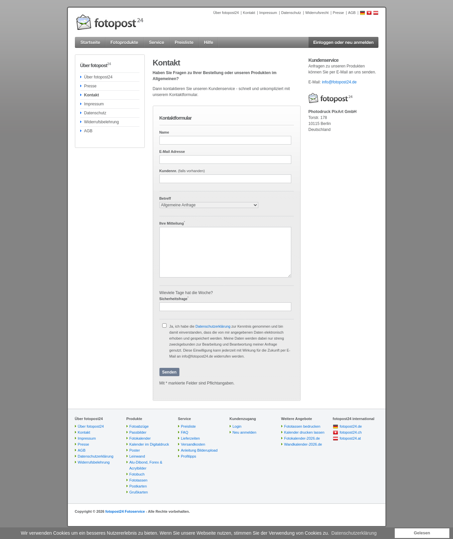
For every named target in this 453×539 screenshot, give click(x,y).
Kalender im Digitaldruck (149, 444)
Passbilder (137, 432)
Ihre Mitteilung (172, 223)
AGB (352, 13)
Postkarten (138, 486)
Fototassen (138, 480)
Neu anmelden (245, 432)
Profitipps (188, 456)
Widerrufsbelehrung (101, 122)
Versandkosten (193, 444)
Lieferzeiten (190, 438)
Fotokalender (140, 438)
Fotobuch (137, 474)
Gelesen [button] (422, 533)
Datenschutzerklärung (212, 326)
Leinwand (137, 456)
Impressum (268, 13)
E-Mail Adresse (172, 152)
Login (237, 426)
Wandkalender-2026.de (303, 444)
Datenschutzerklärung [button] (353, 533)
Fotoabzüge (139, 426)
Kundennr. (182, 171)
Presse (338, 13)
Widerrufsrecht (317, 13)
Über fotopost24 (226, 13)
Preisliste (188, 426)
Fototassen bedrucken (302, 426)
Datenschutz (291, 13)
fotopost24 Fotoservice (125, 511)
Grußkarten (138, 492)
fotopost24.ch (351, 432)
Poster (134, 450)
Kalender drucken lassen (304, 432)
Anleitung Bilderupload (199, 450)
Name (164, 132)
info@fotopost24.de (339, 82)
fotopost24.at (350, 438)
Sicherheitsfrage (174, 298)
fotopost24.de (351, 426)
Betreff (165, 198)
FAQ (184, 432)
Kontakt (249, 13)
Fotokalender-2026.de (302, 438)
